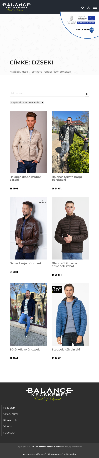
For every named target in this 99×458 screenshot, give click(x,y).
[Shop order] (27, 102)
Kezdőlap (15, 71)
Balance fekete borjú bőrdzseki (67, 178)
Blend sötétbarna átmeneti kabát (64, 265)
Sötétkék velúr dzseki (25, 349)
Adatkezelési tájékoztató (34, 454)
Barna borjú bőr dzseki (26, 263)
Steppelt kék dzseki (66, 349)
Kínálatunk (10, 420)
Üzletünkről (10, 413)
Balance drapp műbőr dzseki (25, 178)
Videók (7, 426)
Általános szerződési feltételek (62, 454)
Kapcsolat (9, 432)
